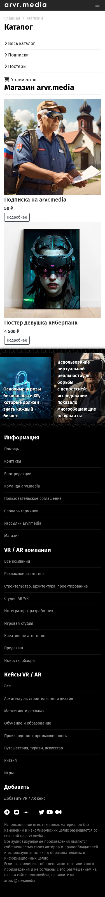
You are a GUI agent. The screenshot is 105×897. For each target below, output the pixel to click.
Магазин (35, 18)
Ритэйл (10, 760)
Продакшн (13, 648)
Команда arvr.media (22, 486)
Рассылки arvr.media (22, 523)
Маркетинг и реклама (24, 711)
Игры (9, 773)
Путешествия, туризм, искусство (33, 748)
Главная (12, 18)
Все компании (17, 561)
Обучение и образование (27, 723)
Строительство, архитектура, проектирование (46, 586)
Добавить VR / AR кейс (24, 798)
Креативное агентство (24, 635)
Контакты (12, 461)
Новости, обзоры (19, 660)
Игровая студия (18, 623)
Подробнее (17, 217)
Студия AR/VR (16, 598)
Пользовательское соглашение (33, 498)
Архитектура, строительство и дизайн (38, 698)
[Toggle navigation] (97, 5)
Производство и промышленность (35, 735)
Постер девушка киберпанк (41, 322)
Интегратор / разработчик (28, 611)
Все (7, 686)
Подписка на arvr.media (35, 199)
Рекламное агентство (24, 573)
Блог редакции (17, 474)
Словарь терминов (21, 511)
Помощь (11, 449)
